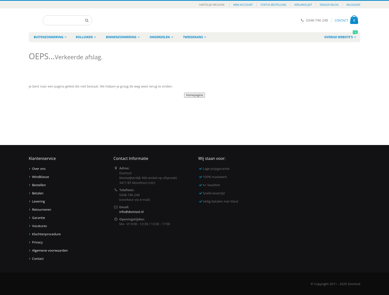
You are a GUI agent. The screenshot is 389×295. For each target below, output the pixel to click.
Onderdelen (160, 37)
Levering (38, 201)
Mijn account (243, 4)
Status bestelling (273, 4)
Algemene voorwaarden (50, 250)
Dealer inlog (329, 4)
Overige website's (341, 35)
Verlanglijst (303, 4)
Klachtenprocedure (46, 234)
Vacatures (39, 226)
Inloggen (353, 4)
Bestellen (39, 185)
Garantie (38, 217)
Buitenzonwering (48, 37)
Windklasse (40, 177)
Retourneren (41, 209)
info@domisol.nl (131, 211)
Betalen (37, 193)
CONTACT (341, 20)
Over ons (39, 168)
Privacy (37, 242)
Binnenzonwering (121, 37)
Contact (38, 258)
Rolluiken (84, 37)
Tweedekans (193, 37)
